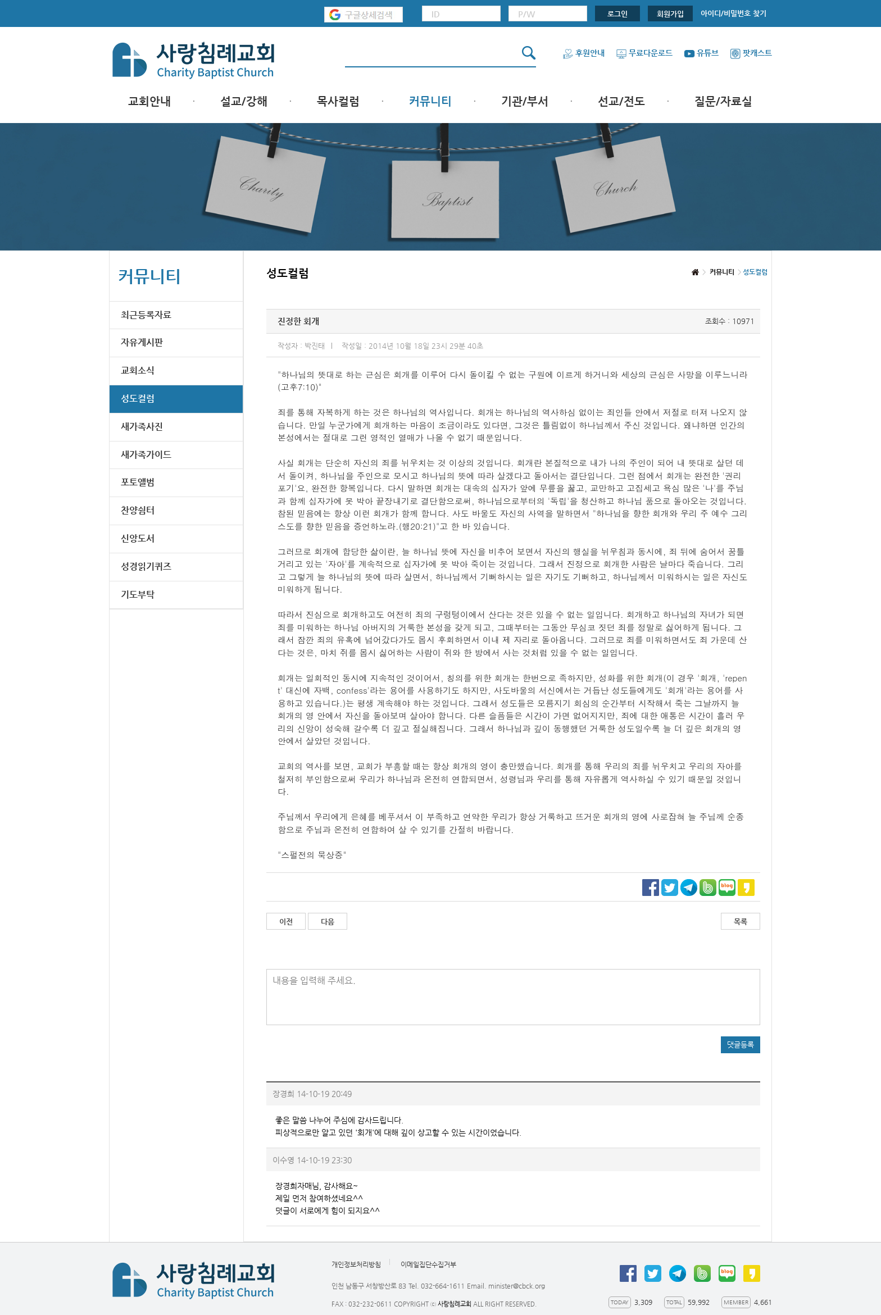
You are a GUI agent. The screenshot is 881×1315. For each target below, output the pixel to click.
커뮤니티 (430, 101)
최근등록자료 (146, 315)
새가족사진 (142, 426)
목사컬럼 (338, 101)
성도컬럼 (138, 398)
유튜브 (701, 52)
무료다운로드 (644, 52)
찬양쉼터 (138, 510)
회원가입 (670, 14)
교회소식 (138, 370)
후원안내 (583, 52)
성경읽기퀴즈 (146, 566)
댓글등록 (740, 1044)
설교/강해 (243, 101)
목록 (740, 921)
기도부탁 (138, 594)
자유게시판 (142, 342)
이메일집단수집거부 (428, 1265)
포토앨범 (138, 482)
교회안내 (149, 101)
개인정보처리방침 (356, 1265)
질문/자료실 (723, 101)
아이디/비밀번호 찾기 (733, 13)
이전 (286, 921)
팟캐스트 (751, 52)
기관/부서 (524, 101)
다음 (327, 921)
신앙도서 (138, 538)
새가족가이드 (146, 454)
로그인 (617, 14)
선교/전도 (621, 101)
